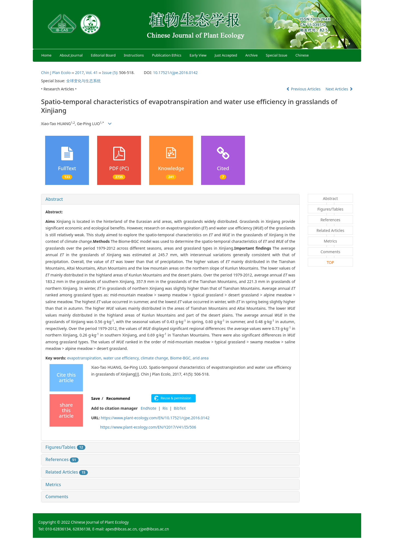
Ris (165, 408)
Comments (56, 497)
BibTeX (180, 408)
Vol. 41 (92, 72)
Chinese (302, 55)
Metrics (53, 485)
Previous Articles (303, 89)
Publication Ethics (166, 55)
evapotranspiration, (85, 358)
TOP (330, 262)
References (62, 459)
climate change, (155, 358)
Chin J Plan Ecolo (56, 72)
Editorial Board (103, 55)
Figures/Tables (65, 447)
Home (46, 55)
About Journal (71, 55)
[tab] (170, 199)
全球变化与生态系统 (83, 80)
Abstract (54, 199)
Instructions (134, 55)
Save (95, 398)
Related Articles (66, 472)
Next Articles (339, 89)
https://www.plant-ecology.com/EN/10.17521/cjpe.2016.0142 (155, 417)
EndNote (148, 408)
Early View (198, 55)
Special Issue (276, 55)
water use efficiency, (122, 358)
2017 (79, 72)
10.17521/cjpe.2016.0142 (175, 72)
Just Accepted (226, 55)
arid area (201, 358)
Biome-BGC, (181, 358)
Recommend (118, 398)
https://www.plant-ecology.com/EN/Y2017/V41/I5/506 (148, 427)
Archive (251, 55)
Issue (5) (109, 72)
